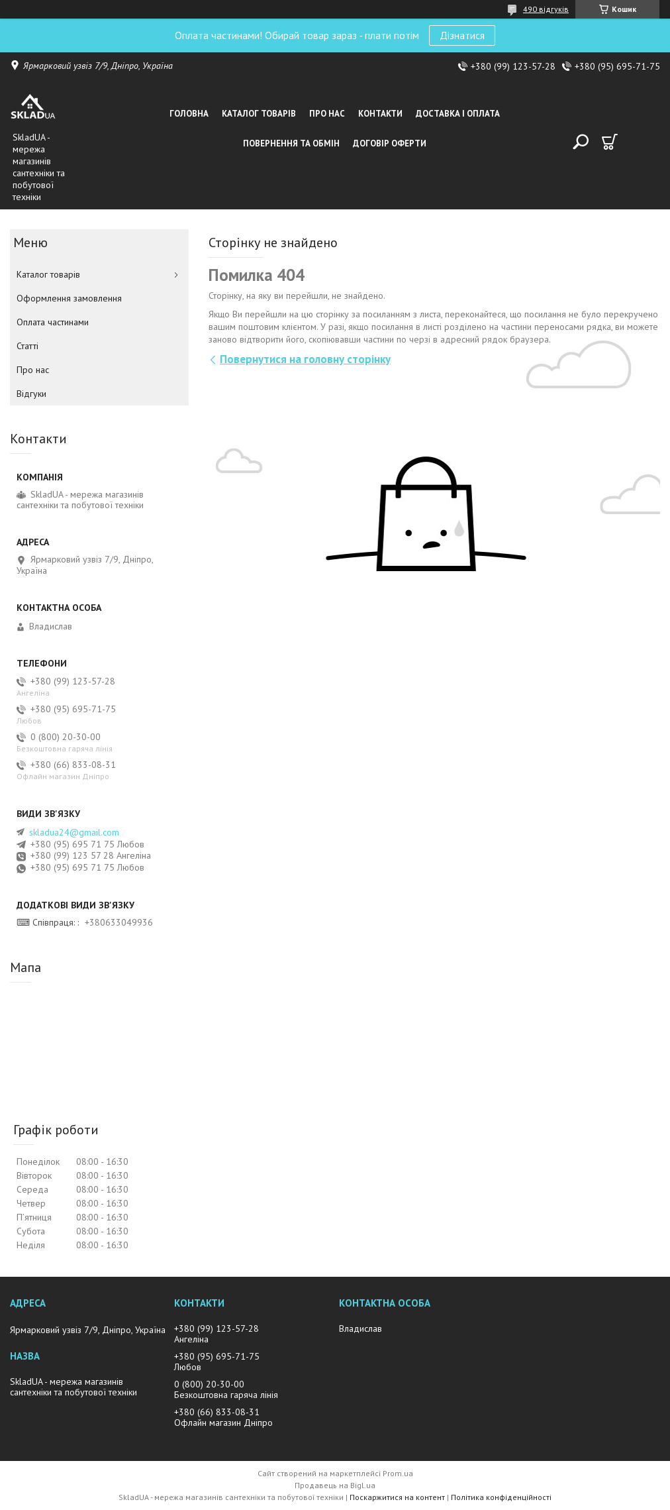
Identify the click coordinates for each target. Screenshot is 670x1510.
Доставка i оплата (458, 113)
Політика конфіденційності (501, 1497)
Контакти (380, 113)
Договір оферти (389, 143)
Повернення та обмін (291, 143)
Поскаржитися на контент (397, 1497)
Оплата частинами (53, 322)
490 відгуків (546, 9)
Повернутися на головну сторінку (305, 359)
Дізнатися (462, 35)
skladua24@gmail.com (74, 832)
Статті (27, 346)
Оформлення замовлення (69, 298)
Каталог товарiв (259, 113)
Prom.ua (398, 1473)
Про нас (327, 113)
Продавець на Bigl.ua (335, 1485)
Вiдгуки (31, 394)
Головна (189, 113)
